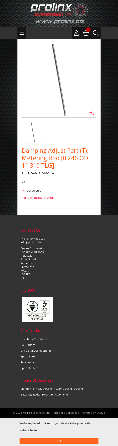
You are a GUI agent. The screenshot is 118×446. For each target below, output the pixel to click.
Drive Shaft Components (36, 350)
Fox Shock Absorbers (34, 339)
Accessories (28, 362)
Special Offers (29, 368)
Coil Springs (28, 345)
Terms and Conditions (66, 412)
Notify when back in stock (38, 198)
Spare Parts (28, 356)
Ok (59, 441)
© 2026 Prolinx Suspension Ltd (31, 412)
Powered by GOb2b (93, 412)
